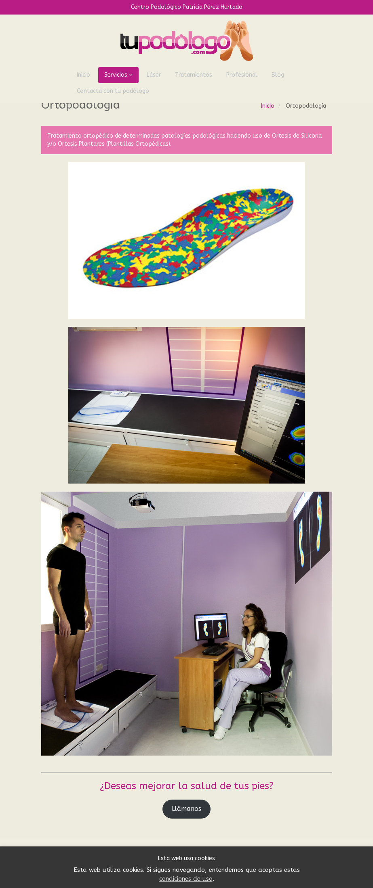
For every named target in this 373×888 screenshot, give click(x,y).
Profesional (241, 74)
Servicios (118, 74)
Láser (154, 74)
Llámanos (186, 809)
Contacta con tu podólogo (113, 91)
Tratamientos (193, 74)
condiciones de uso (186, 878)
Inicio (83, 74)
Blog (278, 74)
